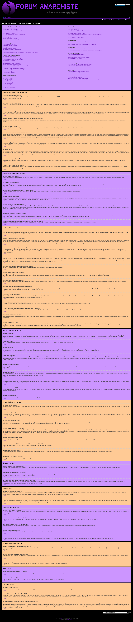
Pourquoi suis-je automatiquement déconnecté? (12, 30)
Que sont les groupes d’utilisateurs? (75, 30)
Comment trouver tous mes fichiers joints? (76, 72)
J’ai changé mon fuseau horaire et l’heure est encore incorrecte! (16, 46)
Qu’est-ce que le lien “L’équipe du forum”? (76, 37)
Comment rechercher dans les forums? (76, 54)
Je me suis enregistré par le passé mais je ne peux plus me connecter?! (17, 35)
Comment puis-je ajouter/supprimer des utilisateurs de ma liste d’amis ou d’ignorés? (85, 50)
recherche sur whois (86, 603)
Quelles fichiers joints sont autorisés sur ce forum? (78, 71)
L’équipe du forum (92, 615)
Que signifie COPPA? (7, 37)
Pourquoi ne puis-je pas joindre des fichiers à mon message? (15, 65)
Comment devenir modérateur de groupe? (76, 33)
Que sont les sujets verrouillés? (9, 85)
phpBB (61, 618)
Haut (5, 99)
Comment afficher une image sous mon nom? (12, 49)
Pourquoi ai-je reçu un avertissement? (10, 67)
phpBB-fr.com (69, 619)
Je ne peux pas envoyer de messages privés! (77, 41)
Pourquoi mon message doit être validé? (11, 71)
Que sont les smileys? (7, 79)
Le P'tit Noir (114, 19)
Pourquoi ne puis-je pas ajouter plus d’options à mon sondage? (16, 61)
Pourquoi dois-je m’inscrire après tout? (10, 29)
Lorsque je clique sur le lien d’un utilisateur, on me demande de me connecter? (20, 52)
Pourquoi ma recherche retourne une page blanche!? (79, 57)
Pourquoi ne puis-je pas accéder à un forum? (12, 64)
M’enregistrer (121, 19)
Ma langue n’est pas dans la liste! (9, 48)
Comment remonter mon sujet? (9, 72)
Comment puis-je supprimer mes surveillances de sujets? (79, 66)
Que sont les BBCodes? (7, 76)
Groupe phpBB (47, 589)
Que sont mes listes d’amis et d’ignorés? (76, 48)
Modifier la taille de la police (129, 17)
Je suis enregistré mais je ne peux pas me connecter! (14, 34)
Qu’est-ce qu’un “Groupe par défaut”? (75, 35)
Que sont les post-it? (7, 84)
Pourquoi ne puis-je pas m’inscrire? (10, 38)
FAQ (104, 19)
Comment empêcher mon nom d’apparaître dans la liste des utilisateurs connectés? (20, 32)
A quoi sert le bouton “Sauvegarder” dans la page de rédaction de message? (18, 69)
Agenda (108, 19)
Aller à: (101, 612)
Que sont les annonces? (8, 83)
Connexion (128, 19)
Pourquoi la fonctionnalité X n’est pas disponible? (78, 78)
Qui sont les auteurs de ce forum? (75, 77)
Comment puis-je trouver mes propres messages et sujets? (80, 59)
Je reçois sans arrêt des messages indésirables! (78, 43)
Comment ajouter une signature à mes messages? (13, 59)
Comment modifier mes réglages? (10, 44)
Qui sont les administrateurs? (74, 28)
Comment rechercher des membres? (75, 58)
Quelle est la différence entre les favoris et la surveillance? (80, 64)
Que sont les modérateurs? (73, 29)
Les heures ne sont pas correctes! (10, 45)
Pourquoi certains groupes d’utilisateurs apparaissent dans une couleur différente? (85, 34)
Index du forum (7, 17)
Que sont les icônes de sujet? (9, 87)
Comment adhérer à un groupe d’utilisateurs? (77, 32)
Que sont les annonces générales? (10, 82)
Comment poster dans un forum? (9, 56)
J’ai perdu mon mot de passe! (9, 33)
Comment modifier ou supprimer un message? (12, 58)
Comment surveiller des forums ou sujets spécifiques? (79, 65)
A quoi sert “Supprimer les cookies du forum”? (12, 39)
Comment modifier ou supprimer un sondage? (12, 63)
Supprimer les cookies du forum (103, 615)
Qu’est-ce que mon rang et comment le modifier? (13, 50)
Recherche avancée (126, 6)
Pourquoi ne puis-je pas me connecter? (11, 28)
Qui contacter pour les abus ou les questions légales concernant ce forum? (83, 79)
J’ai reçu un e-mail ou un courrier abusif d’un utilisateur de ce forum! (82, 44)
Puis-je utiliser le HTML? (8, 78)
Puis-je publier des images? (8, 80)
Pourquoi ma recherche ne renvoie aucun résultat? (78, 55)
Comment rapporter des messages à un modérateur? (14, 68)
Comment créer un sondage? (9, 60)
